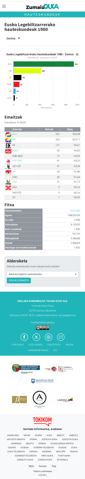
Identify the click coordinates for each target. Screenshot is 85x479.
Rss (55, 350)
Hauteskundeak (42, 14)
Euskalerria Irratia (62, 443)
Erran (42, 443)
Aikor (27, 435)
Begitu (30, 443)
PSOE (15, 150)
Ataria (33, 439)
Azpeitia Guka (49, 439)
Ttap (53, 466)
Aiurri (38, 435)
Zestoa (13, 38)
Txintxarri (64, 455)
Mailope (60, 451)
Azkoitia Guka (70, 439)
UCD (14, 181)
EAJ (14, 134)
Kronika (46, 451)
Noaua (74, 451)
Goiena (25, 447)
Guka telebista (16, 451)
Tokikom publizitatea (42, 471)
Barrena (16, 443)
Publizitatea (54, 345)
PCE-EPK (17, 160)
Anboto (73, 435)
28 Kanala (62, 459)
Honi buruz (18, 345)
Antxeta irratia (16, 439)
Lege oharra (35, 345)
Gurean (43, 466)
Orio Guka (47, 455)
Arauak (69, 345)
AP (13, 171)
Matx (31, 466)
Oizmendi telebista (26, 455)
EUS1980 (75, 210)
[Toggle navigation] (4, 6)
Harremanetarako (38, 350)
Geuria (12, 447)
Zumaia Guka (45, 459)
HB (13, 139)
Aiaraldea (13, 435)
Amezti (60, 435)
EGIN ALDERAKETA (19, 280)
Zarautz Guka (25, 459)
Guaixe (62, 447)
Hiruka (33, 451)
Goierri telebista (43, 447)
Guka (74, 447)
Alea (49, 435)
